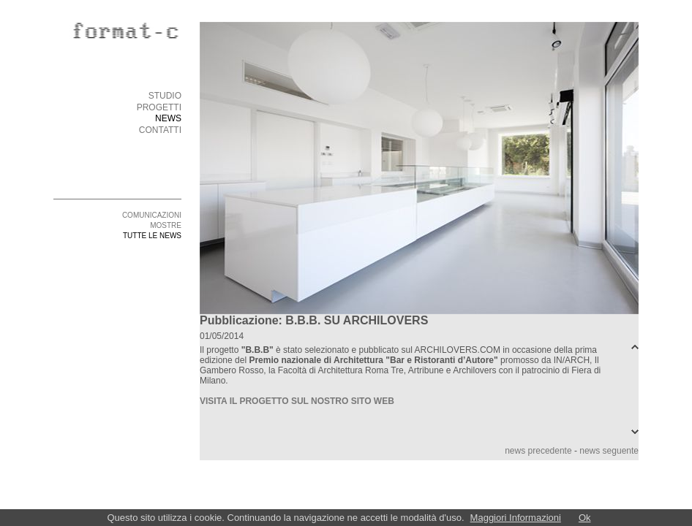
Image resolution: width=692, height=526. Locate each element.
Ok (585, 517)
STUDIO (164, 96)
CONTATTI (160, 130)
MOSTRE (165, 225)
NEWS (168, 118)
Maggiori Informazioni (515, 517)
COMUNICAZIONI (151, 215)
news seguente (609, 451)
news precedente (538, 451)
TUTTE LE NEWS (152, 236)
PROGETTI (159, 107)
